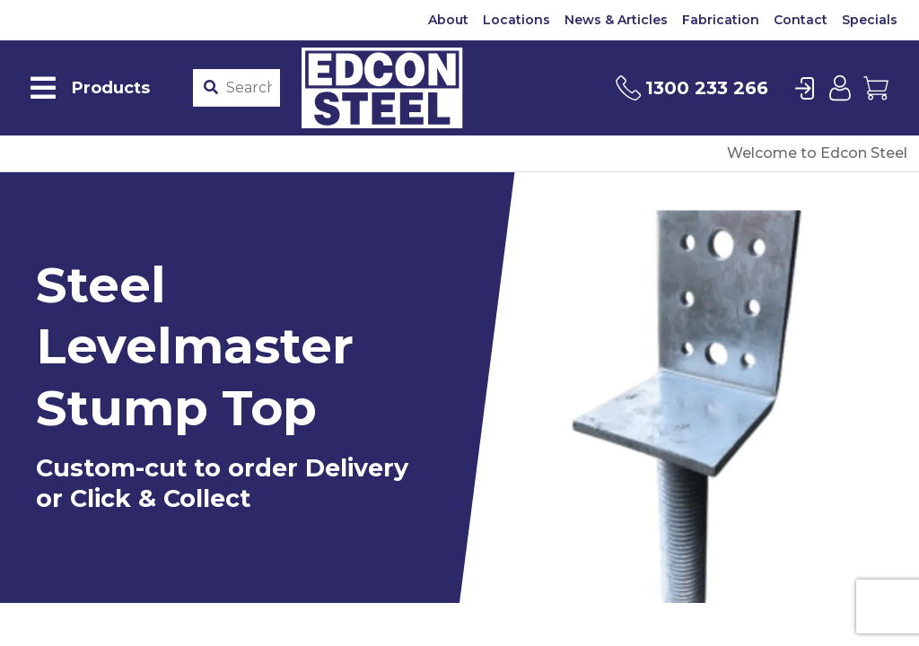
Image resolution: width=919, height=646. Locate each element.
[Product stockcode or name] (249, 88)
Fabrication (720, 20)
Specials (869, 20)
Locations (516, 20)
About (448, 20)
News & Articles (616, 20)
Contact (800, 20)
